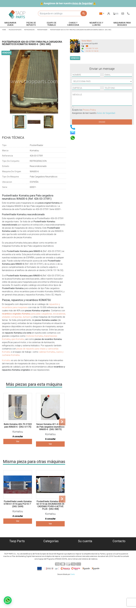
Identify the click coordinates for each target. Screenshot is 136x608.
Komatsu (6, 360)
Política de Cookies (17, 548)
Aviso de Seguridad (82, 3)
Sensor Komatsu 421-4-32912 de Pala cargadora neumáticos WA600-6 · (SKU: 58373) (50, 427)
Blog (17, 568)
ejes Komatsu (17, 339)
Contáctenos (17, 564)
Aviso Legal (17, 555)
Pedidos (85, 548)
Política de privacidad (17, 552)
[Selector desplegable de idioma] (101, 13)
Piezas (51, 552)
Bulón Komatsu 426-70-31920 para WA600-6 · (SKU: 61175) (18, 425)
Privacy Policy (89, 110)
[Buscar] (62, 13)
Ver (17, 441)
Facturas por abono (85, 552)
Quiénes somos (17, 545)
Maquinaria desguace (51, 548)
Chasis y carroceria (51, 558)
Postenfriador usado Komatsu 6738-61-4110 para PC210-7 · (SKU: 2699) (18, 504)
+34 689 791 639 (92, 48)
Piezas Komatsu (51, 564)
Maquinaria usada (51, 545)
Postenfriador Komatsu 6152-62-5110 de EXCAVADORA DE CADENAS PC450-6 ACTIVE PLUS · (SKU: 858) (50, 505)
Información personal (85, 545)
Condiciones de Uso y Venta (17, 558)
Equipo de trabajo (51, 555)
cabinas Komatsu (47, 352)
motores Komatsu (34, 336)
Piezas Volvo (51, 568)
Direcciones (85, 555)
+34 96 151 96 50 (92, 51)
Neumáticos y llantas (51, 561)
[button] (10, 24)
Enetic (73, 604)
